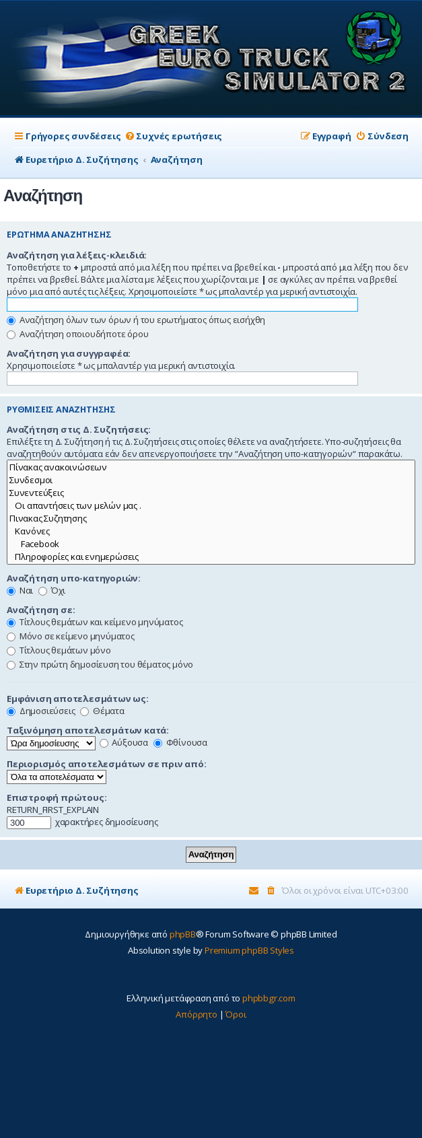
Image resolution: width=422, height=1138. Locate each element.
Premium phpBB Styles (249, 950)
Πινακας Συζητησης (211, 518)
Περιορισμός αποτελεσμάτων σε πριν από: (106, 764)
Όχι (51, 590)
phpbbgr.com (268, 998)
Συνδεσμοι (211, 480)
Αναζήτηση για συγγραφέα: (69, 353)
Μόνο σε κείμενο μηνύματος (71, 636)
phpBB (183, 934)
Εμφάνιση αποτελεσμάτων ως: (78, 698)
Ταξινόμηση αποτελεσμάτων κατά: (88, 730)
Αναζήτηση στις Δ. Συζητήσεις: (79, 429)
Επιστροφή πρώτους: (56, 797)
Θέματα (102, 711)
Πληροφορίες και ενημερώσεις (211, 556)
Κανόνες (211, 531)
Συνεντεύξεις (211, 493)
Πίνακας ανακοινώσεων (211, 467)
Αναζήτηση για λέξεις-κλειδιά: (77, 255)
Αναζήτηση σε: (41, 610)
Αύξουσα (124, 742)
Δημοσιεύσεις (41, 711)
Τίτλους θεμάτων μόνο (59, 650)
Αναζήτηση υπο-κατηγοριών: (74, 578)
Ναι (20, 590)
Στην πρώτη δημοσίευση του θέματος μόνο (100, 664)
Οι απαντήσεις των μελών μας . (211, 505)
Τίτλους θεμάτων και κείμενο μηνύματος (94, 622)
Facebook (211, 544)
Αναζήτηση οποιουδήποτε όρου (77, 334)
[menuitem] (173, 136)
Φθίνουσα (180, 742)
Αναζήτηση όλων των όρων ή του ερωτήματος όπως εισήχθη (136, 320)
